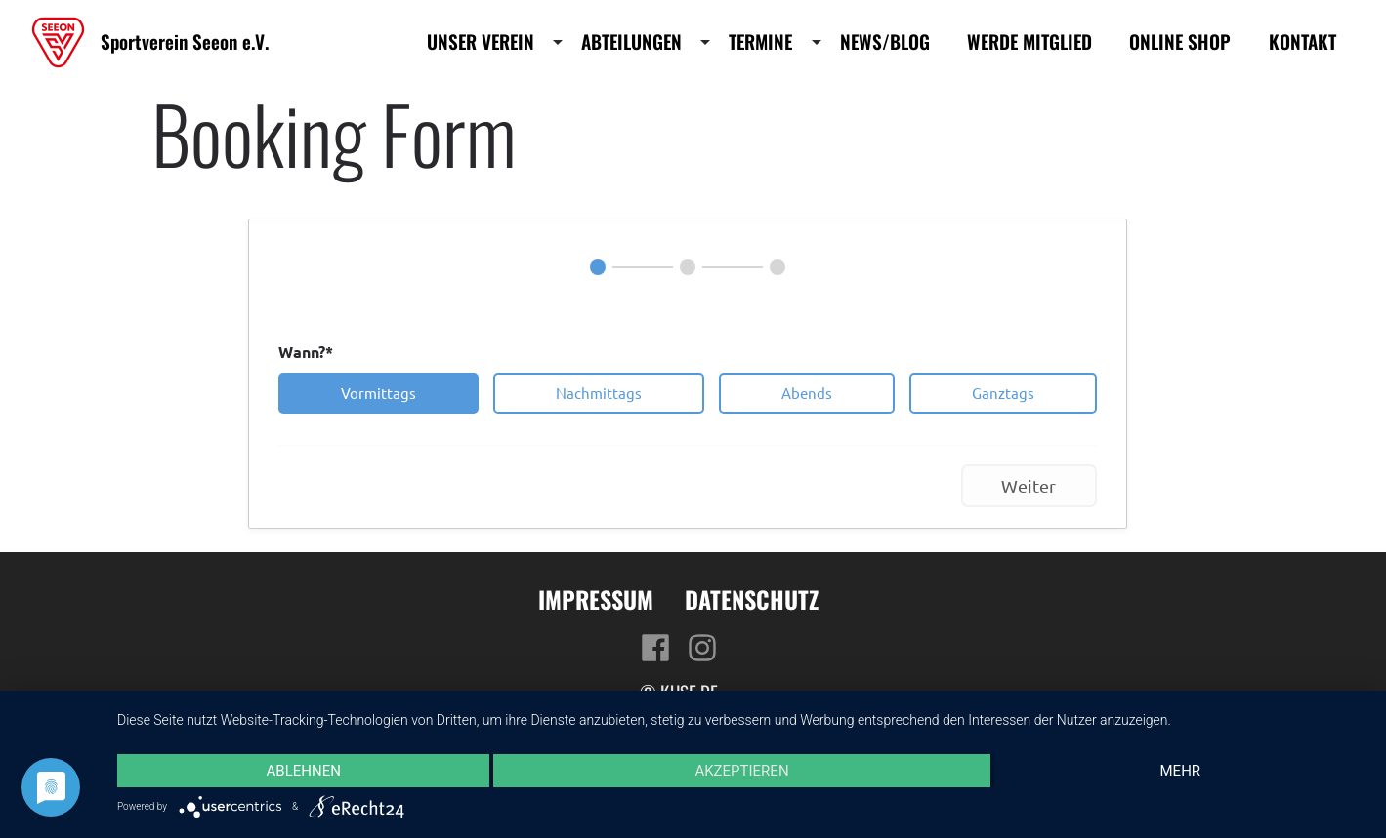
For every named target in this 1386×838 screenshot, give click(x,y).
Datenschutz (752, 599)
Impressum (595, 599)
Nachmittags (599, 392)
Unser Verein (480, 42)
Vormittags (378, 392)
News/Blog (885, 42)
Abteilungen (631, 42)
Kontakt (1302, 42)
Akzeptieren (741, 770)
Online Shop (1180, 42)
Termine (760, 42)
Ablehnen (303, 770)
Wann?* (305, 351)
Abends (806, 392)
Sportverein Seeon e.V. (185, 41)
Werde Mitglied (1029, 42)
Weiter (1028, 485)
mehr (1180, 770)
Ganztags (1003, 392)
